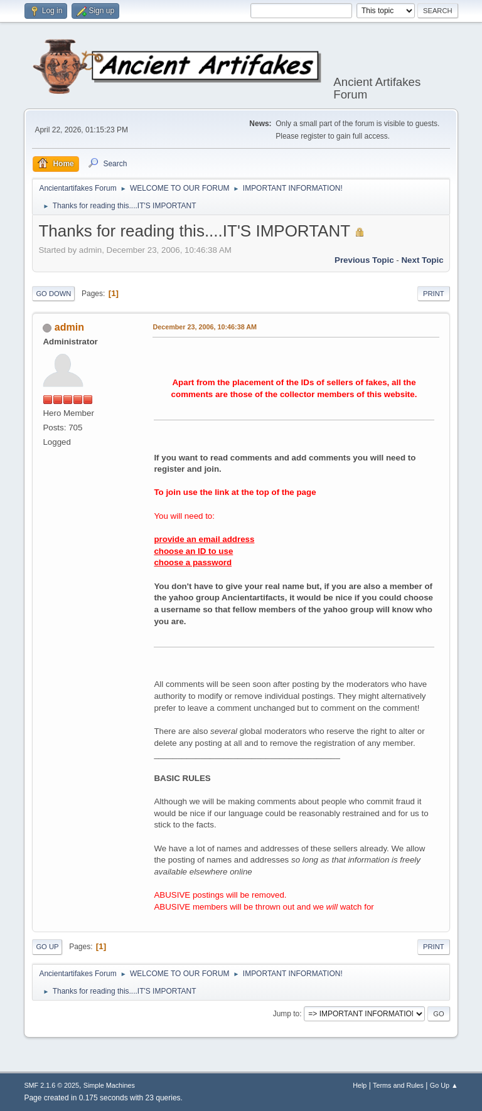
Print (433, 293)
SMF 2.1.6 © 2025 (51, 1085)
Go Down (53, 293)
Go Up (47, 946)
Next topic (422, 260)
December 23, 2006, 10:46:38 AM (205, 327)
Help (360, 1085)
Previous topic (364, 260)
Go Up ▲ (444, 1085)
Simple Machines (109, 1085)
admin (69, 327)
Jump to (286, 1013)
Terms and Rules (398, 1085)
